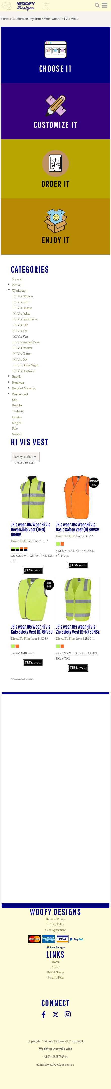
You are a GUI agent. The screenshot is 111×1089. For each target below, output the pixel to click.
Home (5, 19)
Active (16, 285)
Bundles (17, 405)
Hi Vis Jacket (21, 314)
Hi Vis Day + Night (26, 365)
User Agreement (55, 930)
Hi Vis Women (23, 296)
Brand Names (55, 972)
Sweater (17, 434)
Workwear (51, 19)
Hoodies (17, 417)
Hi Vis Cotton (22, 354)
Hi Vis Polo (20, 325)
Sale (14, 400)
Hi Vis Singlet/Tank (26, 342)
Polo (15, 429)
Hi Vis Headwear (24, 371)
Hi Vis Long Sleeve (25, 319)
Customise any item (27, 19)
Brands (16, 377)
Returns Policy (55, 919)
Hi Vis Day (20, 360)
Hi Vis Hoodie (22, 308)
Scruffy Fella (55, 978)
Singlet (16, 423)
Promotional (20, 394)
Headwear (18, 382)
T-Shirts (17, 411)
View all (17, 279)
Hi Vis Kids (21, 302)
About (56, 967)
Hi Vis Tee (20, 331)
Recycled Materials (24, 388)
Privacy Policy (56, 924)
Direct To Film (20, 541)
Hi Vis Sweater (22, 348)
